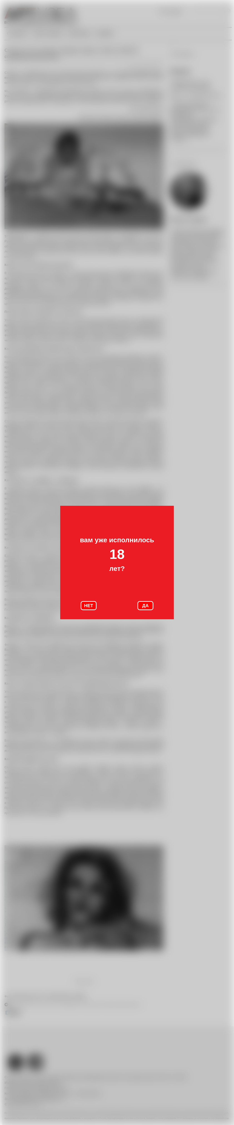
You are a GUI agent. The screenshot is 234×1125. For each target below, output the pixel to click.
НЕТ (88, 605)
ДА (145, 605)
